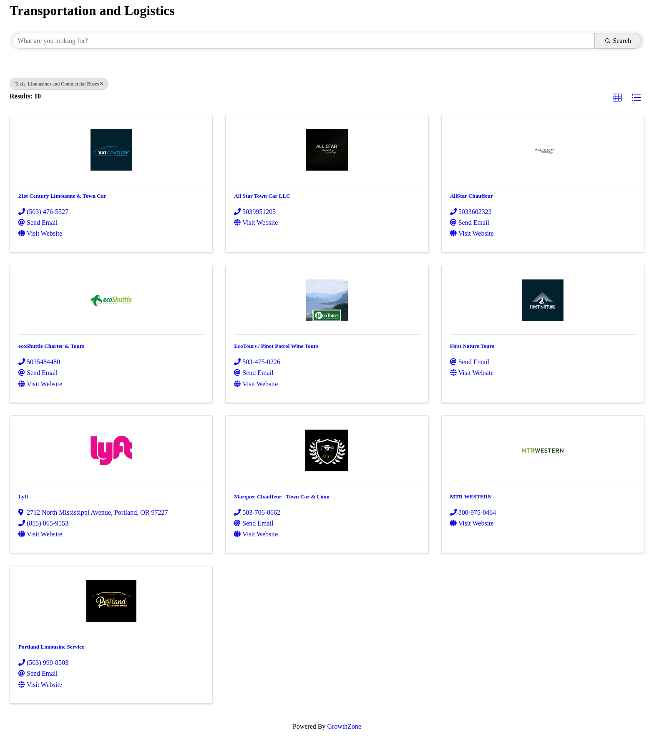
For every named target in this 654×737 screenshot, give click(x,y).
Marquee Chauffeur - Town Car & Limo (281, 496)
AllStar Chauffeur (471, 196)
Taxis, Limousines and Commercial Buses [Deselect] (59, 84)
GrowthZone (344, 726)
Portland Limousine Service (51, 647)
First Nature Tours (472, 346)
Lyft (23, 496)
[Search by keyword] (303, 41)
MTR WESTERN (471, 496)
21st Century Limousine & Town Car (62, 196)
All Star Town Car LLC (262, 196)
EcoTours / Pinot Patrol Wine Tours (276, 346)
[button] (617, 98)
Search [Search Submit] (618, 40)
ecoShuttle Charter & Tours (51, 346)
